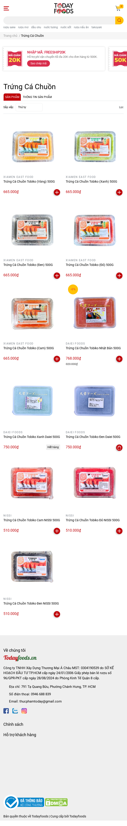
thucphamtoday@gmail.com (40, 701)
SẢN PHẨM (12, 97)
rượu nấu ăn (81, 27)
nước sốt (66, 27)
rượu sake (9, 27)
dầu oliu (36, 27)
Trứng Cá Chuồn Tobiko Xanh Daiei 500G (31, 437)
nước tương (51, 27)
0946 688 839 (41, 694)
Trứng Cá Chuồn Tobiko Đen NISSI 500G (31, 603)
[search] (119, 20)
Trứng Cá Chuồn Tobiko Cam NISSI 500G (31, 520)
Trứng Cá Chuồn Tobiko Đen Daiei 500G (93, 437)
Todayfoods (77, 816)
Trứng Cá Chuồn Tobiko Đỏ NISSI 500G (93, 520)
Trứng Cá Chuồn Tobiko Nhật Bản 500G (93, 348)
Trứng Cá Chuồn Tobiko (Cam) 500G (28, 348)
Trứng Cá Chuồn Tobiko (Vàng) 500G (29, 181)
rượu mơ (23, 27)
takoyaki (97, 27)
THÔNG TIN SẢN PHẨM (37, 97)
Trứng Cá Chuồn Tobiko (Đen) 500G (28, 265)
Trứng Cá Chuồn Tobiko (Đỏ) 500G (90, 265)
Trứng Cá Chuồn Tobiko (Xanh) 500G (91, 181)
